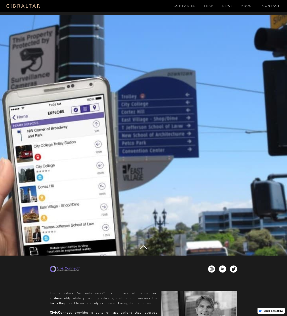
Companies (185, 6)
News (227, 6)
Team (209, 6)
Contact (271, 6)
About (247, 6)
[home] (23, 6)
